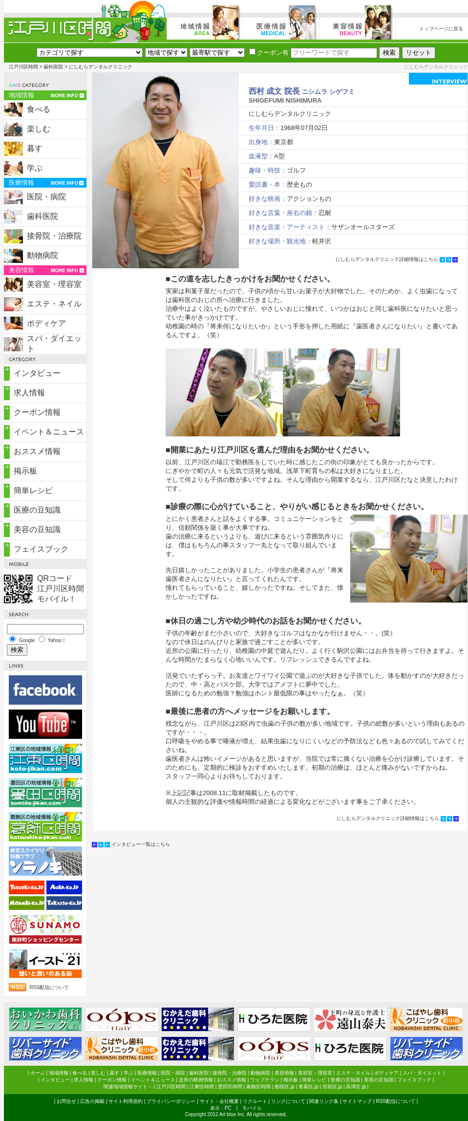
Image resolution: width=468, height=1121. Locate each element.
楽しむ (38, 129)
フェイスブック (41, 549)
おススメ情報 (37, 451)
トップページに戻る (441, 28)
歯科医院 (53, 66)
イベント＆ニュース (49, 432)
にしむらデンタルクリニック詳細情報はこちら (387, 259)
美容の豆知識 (37, 529)
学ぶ (35, 168)
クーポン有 (269, 52)
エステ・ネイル (54, 304)
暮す (35, 148)
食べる (38, 109)
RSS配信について (49, 987)
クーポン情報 (37, 412)
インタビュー (37, 373)
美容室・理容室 (54, 284)
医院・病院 (46, 197)
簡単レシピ (33, 490)
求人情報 (29, 392)
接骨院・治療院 (54, 236)
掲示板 (25, 471)
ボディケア (46, 323)
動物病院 (42, 255)
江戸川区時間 (23, 66)
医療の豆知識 (37, 510)
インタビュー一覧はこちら (140, 844)
